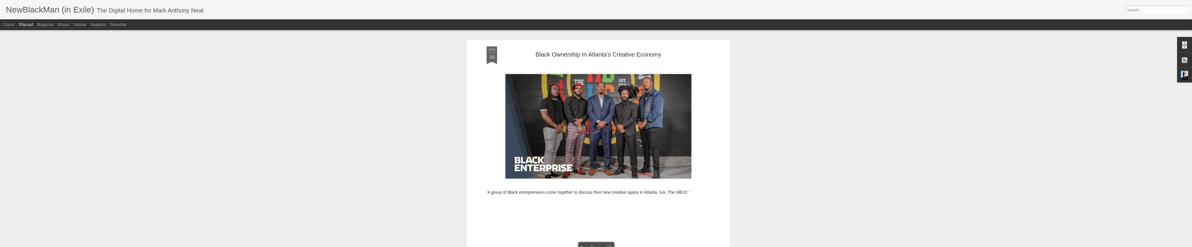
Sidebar (80, 24)
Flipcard (26, 24)
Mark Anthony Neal (622, 161)
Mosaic (64, 24)
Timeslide (118, 24)
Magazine (45, 24)
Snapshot (98, 24)
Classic (9, 24)
